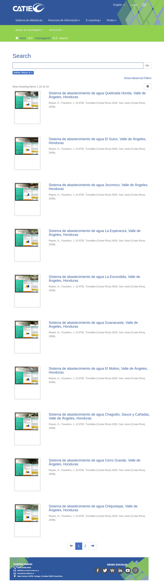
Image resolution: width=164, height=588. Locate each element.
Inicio (23, 38)
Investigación (43, 38)
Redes (111, 20)
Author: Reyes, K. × (23, 73)
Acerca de (56, 29)
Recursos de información (64, 20)
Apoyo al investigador (29, 29)
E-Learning (93, 20)
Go (147, 65)
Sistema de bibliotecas (28, 20)
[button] (119, 5)
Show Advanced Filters (137, 78)
